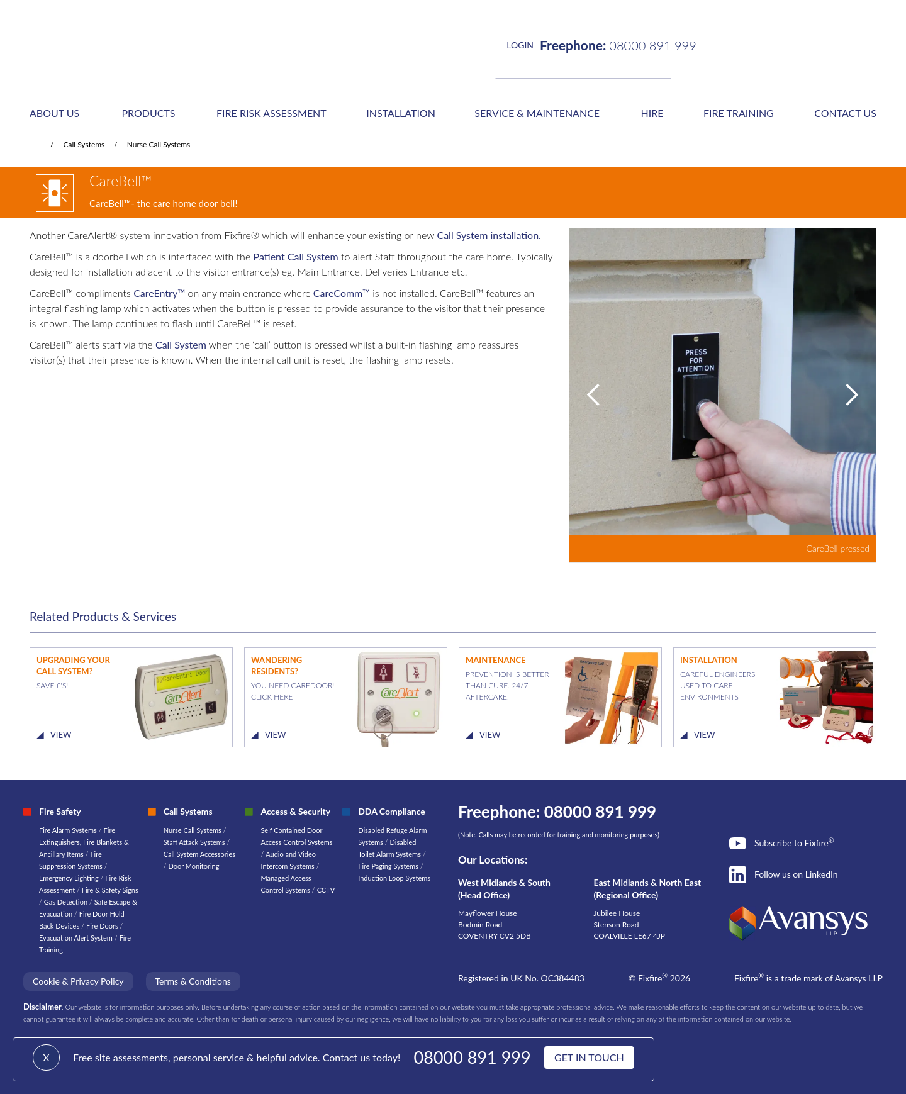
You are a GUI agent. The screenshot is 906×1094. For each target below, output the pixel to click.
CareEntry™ (159, 293)
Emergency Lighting (70, 878)
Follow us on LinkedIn (796, 874)
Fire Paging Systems (388, 866)
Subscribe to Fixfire (794, 842)
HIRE (652, 113)
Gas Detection (65, 902)
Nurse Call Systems (159, 144)
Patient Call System (296, 256)
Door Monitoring (193, 866)
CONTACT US (845, 113)
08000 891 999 (472, 1057)
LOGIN (520, 45)
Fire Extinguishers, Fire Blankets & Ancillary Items (84, 842)
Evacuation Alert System (76, 938)
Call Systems (83, 144)
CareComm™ (341, 293)
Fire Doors (103, 926)
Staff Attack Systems (194, 842)
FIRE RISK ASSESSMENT (271, 113)
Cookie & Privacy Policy (78, 981)
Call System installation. (488, 235)
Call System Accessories (199, 854)
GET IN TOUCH (589, 1057)
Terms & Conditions (193, 981)
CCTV (326, 890)
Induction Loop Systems (394, 878)
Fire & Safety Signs (110, 890)
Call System (180, 344)
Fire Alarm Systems (68, 830)
